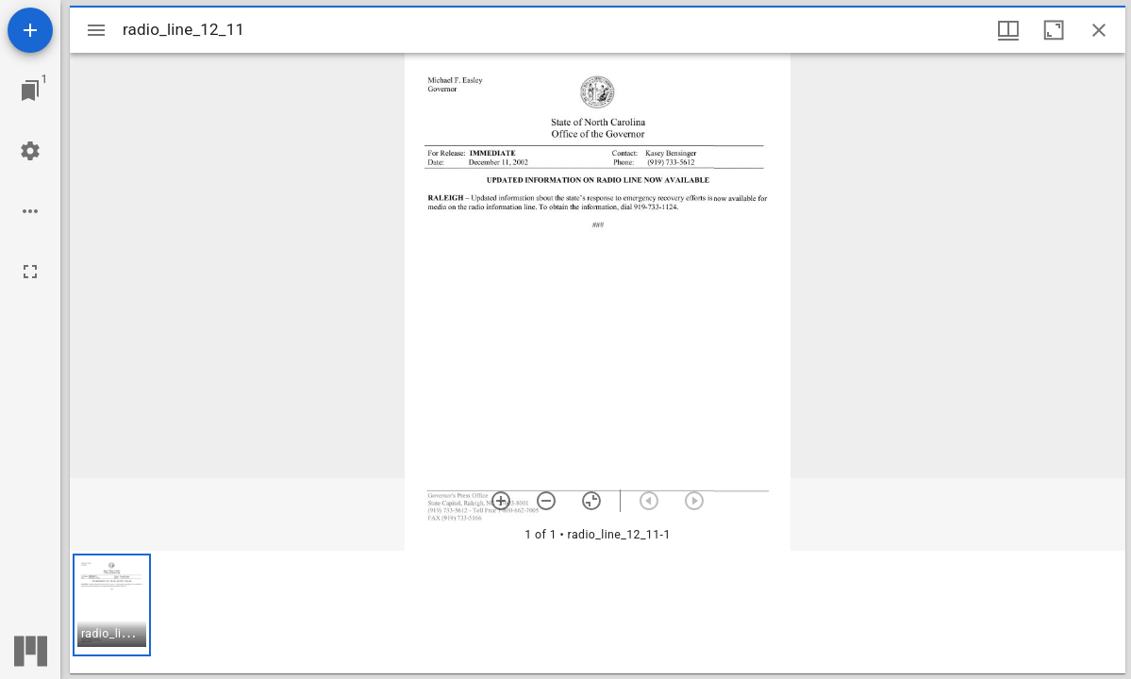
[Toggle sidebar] (96, 30)
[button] (111, 605)
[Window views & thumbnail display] (1008, 30)
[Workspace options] (30, 211)
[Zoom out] (546, 500)
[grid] (597, 612)
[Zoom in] (501, 500)
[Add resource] (30, 30)
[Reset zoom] (591, 500)
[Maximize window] (1053, 30)
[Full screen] (30, 271)
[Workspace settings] (30, 151)
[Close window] (1099, 30)
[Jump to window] (30, 90)
